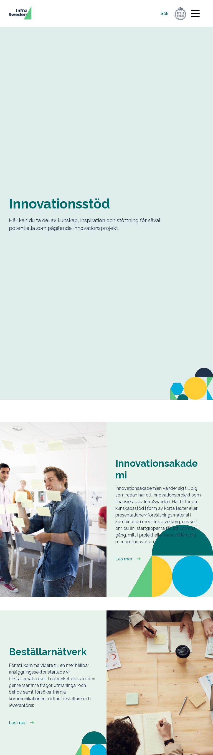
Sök (164, 13)
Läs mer (123, 559)
